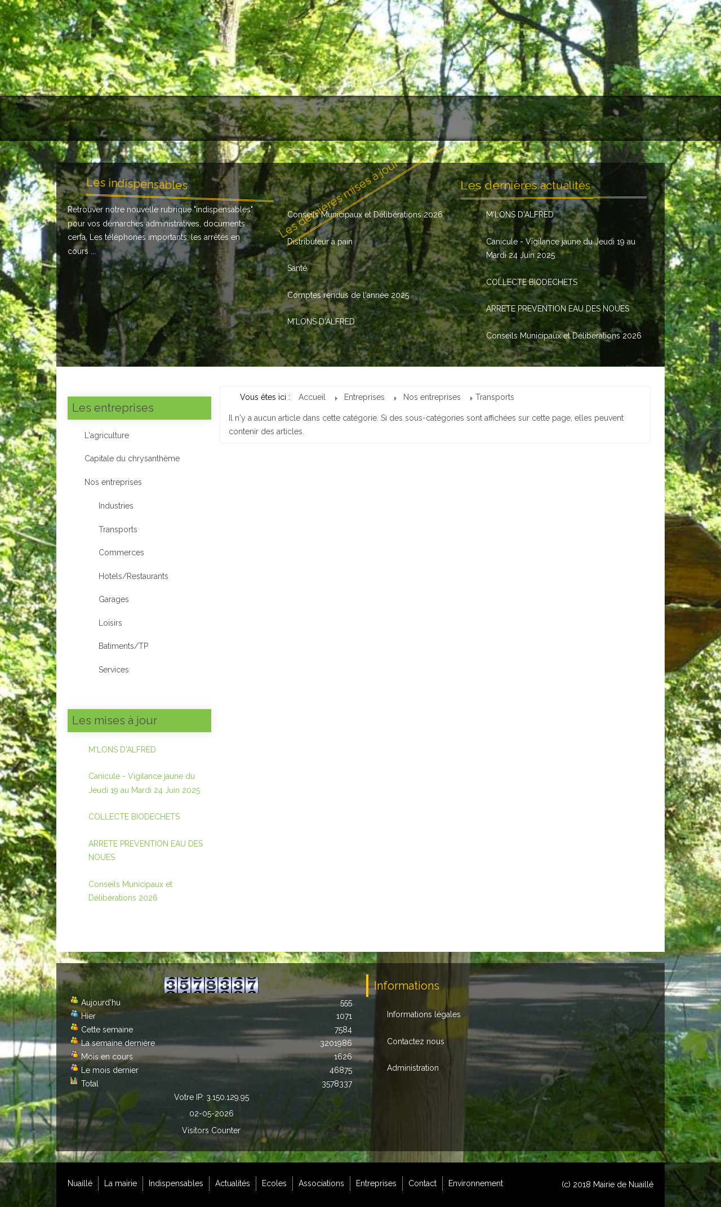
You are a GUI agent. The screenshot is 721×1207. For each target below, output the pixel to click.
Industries (116, 505)
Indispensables (216, 118)
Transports (118, 529)
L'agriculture (106, 435)
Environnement (616, 118)
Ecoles (346, 118)
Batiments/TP (123, 646)
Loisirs (110, 622)
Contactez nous (415, 1041)
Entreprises (483, 118)
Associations (411, 118)
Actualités (291, 118)
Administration (413, 1067)
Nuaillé (86, 118)
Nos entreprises (113, 482)
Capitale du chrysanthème (132, 458)
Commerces (121, 552)
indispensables (223, 209)
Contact (547, 118)
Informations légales (424, 1014)
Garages (114, 599)
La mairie (143, 118)
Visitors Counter (211, 1130)
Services (114, 669)
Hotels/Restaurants (133, 576)
